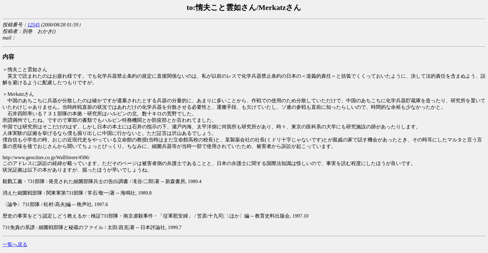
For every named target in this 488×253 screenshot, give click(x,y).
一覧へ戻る (14, 244)
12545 (33, 24)
